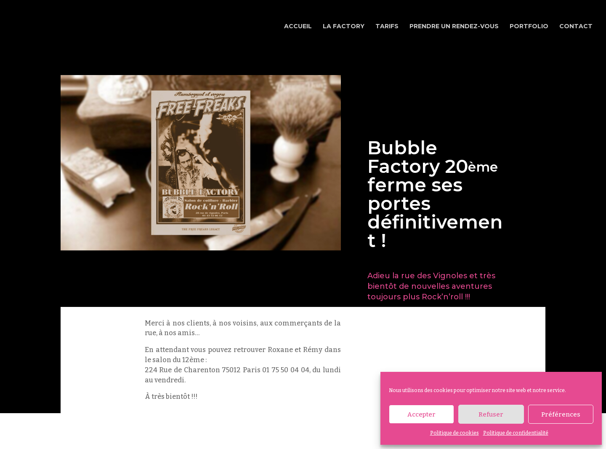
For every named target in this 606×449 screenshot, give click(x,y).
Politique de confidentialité (515, 433)
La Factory (343, 26)
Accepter (421, 414)
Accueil (298, 26)
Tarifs (387, 26)
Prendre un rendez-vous (454, 26)
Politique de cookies (454, 433)
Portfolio (529, 26)
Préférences (560, 414)
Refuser (490, 414)
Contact (576, 26)
